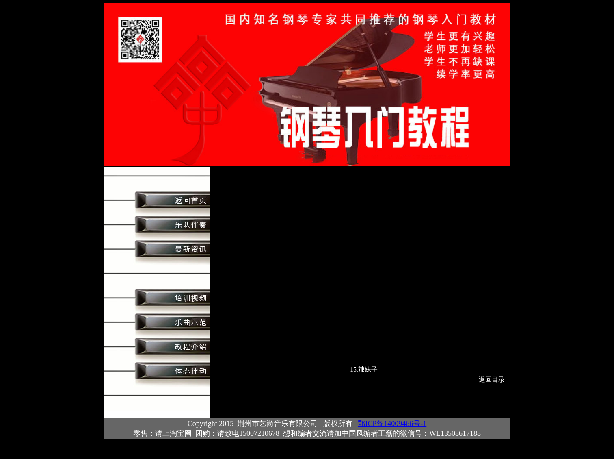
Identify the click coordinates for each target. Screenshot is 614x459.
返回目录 (492, 379)
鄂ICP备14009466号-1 (392, 424)
